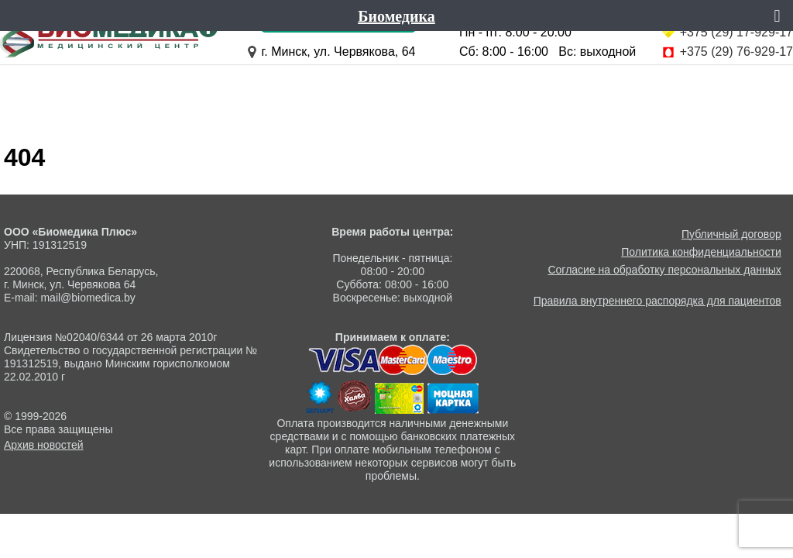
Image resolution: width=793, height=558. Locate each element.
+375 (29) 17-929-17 (736, 32)
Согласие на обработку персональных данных (664, 270)
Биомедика (396, 15)
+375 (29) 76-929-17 (736, 51)
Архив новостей (44, 445)
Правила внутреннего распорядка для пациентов (657, 300)
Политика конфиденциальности (701, 252)
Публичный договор (731, 234)
